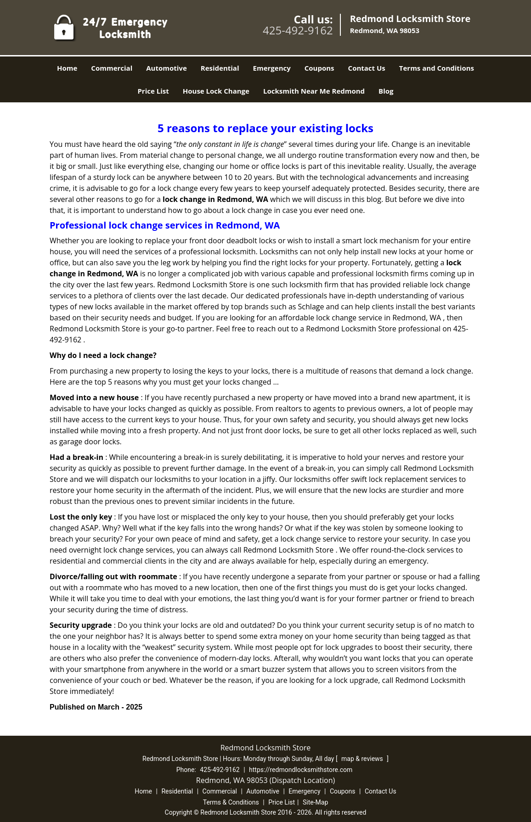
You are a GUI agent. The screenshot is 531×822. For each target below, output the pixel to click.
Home (67, 68)
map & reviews (362, 758)
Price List (153, 90)
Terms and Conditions (436, 68)
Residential (220, 68)
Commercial (111, 68)
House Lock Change (216, 90)
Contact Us (366, 68)
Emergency (272, 68)
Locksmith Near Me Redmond (314, 90)
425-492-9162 (298, 30)
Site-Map (315, 802)
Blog (385, 90)
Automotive (166, 68)
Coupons (319, 68)
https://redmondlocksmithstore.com (300, 769)
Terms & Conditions (231, 802)
